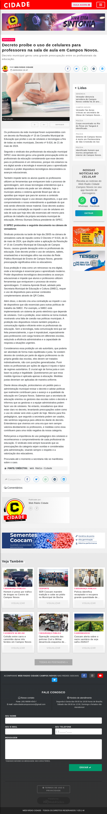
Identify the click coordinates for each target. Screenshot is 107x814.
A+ (44, 125)
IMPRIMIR (59, 125)
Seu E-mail (11, 727)
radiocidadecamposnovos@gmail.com (29, 704)
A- (35, 125)
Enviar (85, 767)
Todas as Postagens (53, 662)
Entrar (88, 213)
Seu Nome (10, 716)
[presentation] (25, 769)
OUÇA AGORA (81, 4)
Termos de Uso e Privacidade (53, 789)
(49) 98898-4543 (28, 701)
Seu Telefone (63, 727)
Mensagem (11, 738)
